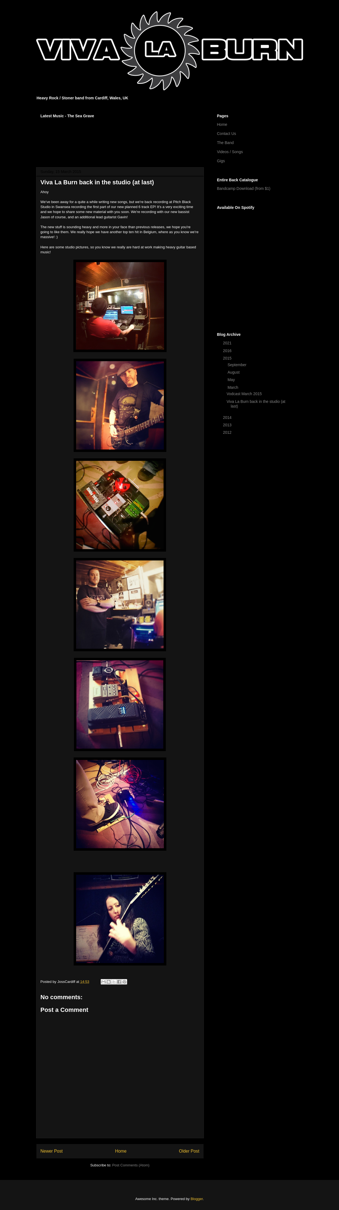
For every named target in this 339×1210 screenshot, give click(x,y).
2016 (228, 351)
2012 (228, 432)
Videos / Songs (230, 152)
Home (121, 1151)
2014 (228, 417)
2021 (228, 343)
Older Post (189, 1151)
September (237, 365)
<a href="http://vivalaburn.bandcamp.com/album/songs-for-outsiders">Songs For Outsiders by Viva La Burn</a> (120, 139)
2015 (228, 358)
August (234, 372)
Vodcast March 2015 (244, 394)
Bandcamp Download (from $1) (244, 188)
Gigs (221, 161)
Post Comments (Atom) (131, 1165)
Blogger (197, 1199)
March (233, 387)
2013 (228, 425)
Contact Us (226, 133)
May (232, 379)
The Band (225, 142)
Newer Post (52, 1151)
